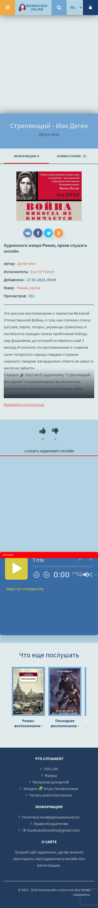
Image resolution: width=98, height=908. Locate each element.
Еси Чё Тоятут (42, 271)
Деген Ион (26, 263)
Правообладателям (50, 823)
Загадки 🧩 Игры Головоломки (50, 788)
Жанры (50, 775)
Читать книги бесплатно (50, 795)
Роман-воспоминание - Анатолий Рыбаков (28, 723)
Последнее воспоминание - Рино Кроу (65, 723)
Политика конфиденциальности (50, 816)
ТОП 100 (50, 768)
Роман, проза (55, 245)
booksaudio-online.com (24, 395)
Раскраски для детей (50, 781)
